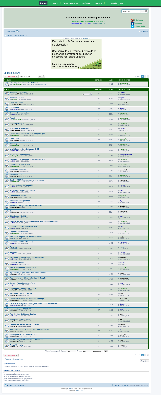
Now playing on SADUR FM (20, 309)
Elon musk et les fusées (19, 113)
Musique (13, 252)
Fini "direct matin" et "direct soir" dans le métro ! (29, 329)
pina (13, 285)
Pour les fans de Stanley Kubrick (23, 314)
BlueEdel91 (16, 130)
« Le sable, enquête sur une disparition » (26, 237)
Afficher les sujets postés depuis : (60, 351)
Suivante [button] (148, 76)
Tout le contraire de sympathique (23, 268)
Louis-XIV (15, 176)
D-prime (122, 92)
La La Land (14, 139)
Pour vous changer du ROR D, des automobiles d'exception (33, 304)
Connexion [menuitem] (144, 31)
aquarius (123, 195)
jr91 (121, 319)
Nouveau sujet (10, 76)
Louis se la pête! (16, 103)
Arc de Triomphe (16, 345)
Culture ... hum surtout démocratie (23, 226)
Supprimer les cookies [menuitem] (121, 385)
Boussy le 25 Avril (17, 123)
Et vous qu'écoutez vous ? (20, 128)
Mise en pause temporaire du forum (24, 83)
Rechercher (142, 11)
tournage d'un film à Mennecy (21, 242)
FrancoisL (123, 242)
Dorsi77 (16, 94)
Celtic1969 (15, 300)
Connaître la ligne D (115, 3)
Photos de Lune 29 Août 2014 (21, 185)
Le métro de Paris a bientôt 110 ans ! (24, 324)
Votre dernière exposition (20, 201)
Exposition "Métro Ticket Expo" (22, 293)
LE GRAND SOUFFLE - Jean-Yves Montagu (27, 299)
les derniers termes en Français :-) (23, 190)
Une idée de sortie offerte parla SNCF (24, 149)
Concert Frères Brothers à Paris (22, 283)
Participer (99, 3)
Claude (122, 128)
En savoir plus (86, 38)
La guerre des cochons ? (20, 231)
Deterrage (14, 144)
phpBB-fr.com (79, 390)
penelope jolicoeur (126, 154)
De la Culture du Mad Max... (20, 164)
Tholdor (14, 310)
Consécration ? (16, 175)
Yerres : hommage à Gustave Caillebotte (26, 206)
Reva (121, 314)
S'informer (86, 3)
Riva (121, 293)
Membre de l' (99, 23)
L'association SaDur (70, 3)
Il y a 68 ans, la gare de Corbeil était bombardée (28, 273)
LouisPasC (17, 104)
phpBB (70, 388)
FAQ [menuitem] (19, 31)
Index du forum (19, 35)
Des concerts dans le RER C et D (23, 288)
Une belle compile (17, 262)
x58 (13, 243)
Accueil (9, 35)
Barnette (123, 257)
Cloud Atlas (14, 108)
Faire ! (12, 118)
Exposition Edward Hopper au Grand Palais (27, 257)
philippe (15, 197)
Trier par (84, 351)
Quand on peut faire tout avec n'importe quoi (27, 133)
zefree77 (15, 336)
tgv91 (122, 237)
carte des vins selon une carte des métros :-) (27, 159)
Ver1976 (15, 290)
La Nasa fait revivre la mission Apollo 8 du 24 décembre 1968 (34, 221)
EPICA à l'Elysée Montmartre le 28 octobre (26, 340)
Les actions (42, 84)
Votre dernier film (16, 97)
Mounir (14, 295)
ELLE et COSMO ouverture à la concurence (27, 180)
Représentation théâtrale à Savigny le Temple (28, 278)
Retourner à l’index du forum (14, 359)
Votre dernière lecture (18, 92)
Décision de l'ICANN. (18, 216)
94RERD (15, 150)
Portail (55, 3)
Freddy (14, 238)
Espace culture (12, 72)
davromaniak (124, 278)
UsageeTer (123, 113)
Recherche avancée (146, 11)
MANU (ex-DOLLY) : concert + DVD (23, 335)
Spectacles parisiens (18, 170)
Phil (13, 114)
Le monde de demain (18, 195)
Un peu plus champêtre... (20, 154)
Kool (121, 340)
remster (14, 99)
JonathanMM (16, 84)
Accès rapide (11, 31)
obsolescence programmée (20, 319)
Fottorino (13, 247)
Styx (11, 211)
